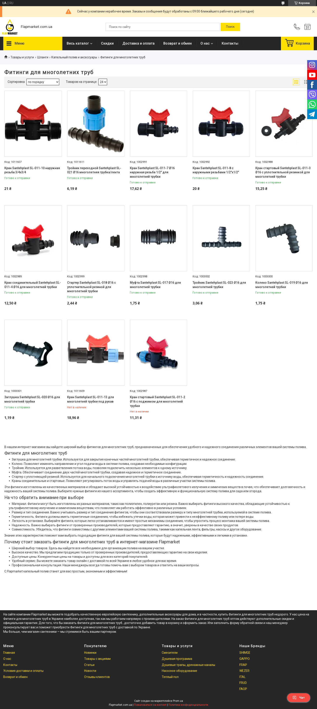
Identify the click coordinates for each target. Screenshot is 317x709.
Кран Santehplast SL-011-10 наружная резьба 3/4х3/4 (32, 170)
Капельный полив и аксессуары (74, 57)
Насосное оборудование (179, 671)
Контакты (230, 43)
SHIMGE (244, 652)
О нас (205, 43)
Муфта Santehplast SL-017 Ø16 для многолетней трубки (155, 285)
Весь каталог (78, 43)
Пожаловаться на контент (150, 704)
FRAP (243, 665)
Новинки (90, 652)
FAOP (243, 689)
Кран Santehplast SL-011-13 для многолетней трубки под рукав (90, 399)
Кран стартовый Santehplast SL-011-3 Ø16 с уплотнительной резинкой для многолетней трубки (283, 172)
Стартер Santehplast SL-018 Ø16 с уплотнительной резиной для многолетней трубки (91, 287)
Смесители (170, 652)
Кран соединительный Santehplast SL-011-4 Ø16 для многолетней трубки (32, 285)
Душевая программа (177, 658)
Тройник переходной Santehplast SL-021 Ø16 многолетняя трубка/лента (94, 170)
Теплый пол (170, 677)
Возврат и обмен (177, 43)
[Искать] (230, 27)
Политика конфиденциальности (188, 704)
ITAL (242, 677)
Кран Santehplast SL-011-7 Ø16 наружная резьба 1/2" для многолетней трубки (152, 172)
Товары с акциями (97, 658)
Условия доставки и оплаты (23, 671)
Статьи (89, 665)
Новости (90, 671)
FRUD (243, 683)
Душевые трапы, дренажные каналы (188, 665)
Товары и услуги (22, 57)
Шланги (42, 57)
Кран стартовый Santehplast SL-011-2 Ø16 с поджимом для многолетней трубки (157, 401)
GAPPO (244, 658)
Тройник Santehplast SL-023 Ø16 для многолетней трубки (219, 285)
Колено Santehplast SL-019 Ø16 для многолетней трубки (281, 285)
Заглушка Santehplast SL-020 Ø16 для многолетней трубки (32, 399)
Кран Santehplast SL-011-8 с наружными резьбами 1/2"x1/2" (216, 170)
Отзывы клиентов (97, 677)
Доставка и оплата (138, 43)
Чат (299, 698)
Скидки (107, 43)
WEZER (244, 671)
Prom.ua (178, 700)
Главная (9, 652)
